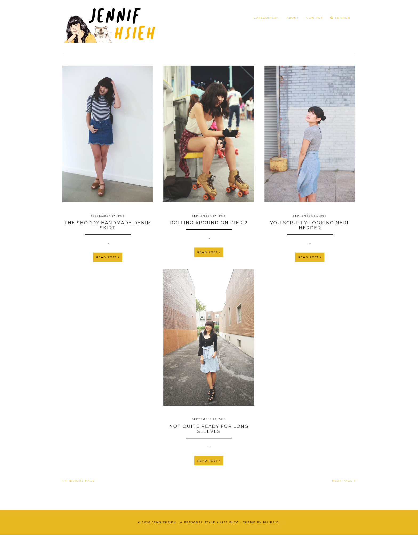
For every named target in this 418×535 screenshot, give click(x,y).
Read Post (107, 257)
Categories (266, 17)
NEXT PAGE (344, 480)
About (293, 17)
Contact (315, 17)
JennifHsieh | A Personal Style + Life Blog (195, 522)
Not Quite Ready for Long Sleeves (209, 429)
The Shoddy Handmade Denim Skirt (107, 225)
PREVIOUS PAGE (78, 480)
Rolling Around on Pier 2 (209, 222)
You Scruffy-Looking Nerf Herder (310, 225)
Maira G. (271, 522)
